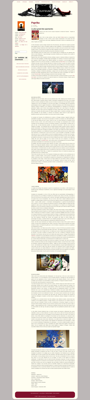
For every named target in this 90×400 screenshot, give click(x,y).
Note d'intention (22, 79)
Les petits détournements (22, 76)
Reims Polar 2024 (22, 32)
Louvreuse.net (43, 396)
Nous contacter (56, 393)
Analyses (37, 1)
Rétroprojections (46, 1)
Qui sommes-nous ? (35, 393)
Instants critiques (56, 1)
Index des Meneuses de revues (22, 66)
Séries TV (71, 1)
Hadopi (62, 37)
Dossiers (31, 1)
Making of (64, 1)
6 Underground (22, 34)
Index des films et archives (23, 63)
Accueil (18, 1)
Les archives (42, 393)
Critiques (25, 1)
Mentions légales (49, 393)
